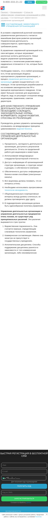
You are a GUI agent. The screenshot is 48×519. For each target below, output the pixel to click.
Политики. (38, 516)
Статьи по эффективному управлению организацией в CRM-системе (23, 15)
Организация (16, 12)
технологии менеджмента (16, 190)
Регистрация (41, 2)
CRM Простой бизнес (19, 8)
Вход (30, 2)
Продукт (5, 12)
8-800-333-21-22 (12, 2)
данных (28, 502)
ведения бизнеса (24, 129)
